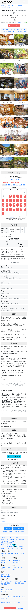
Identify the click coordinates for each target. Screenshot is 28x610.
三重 (8, 576)
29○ (21, 209)
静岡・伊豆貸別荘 (5, 541)
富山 (19, 567)
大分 (17, 597)
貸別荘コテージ (5, 537)
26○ (10, 209)
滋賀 (11, 581)
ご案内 (11, 30)
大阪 (5, 583)
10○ (3, 200)
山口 (22, 583)
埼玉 (20, 560)
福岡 (7, 597)
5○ (10, 196)
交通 (24, 31)
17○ (3, 205)
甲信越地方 (4, 567)
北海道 (2, 553)
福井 (14, 569)
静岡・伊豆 (9, 574)
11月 (20, 185)
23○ (24, 205)
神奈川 (17, 562)
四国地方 (3, 590)
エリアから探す (14, 537)
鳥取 (25, 581)
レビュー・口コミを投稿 (14, 456)
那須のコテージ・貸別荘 (7, 546)
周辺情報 (19, 31)
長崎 (14, 597)
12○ (10, 200)
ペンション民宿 (15, 548)
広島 (19, 583)
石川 (22, 567)
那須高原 (20, 528)
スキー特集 (20, 546)
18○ (6, 205)
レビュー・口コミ (11, 31)
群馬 (5, 562)
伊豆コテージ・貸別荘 (6, 544)
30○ (24, 209)
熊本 (20, 597)
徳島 (11, 590)
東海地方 (3, 574)
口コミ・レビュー (5, 548)
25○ (6, 209)
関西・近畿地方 (5, 581)
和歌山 (5, 584)
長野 (2, 569)
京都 (2, 583)
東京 (14, 562)
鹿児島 (2, 598)
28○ (17, 209)
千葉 (23, 560)
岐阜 (5, 576)
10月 (17, 185)
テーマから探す (5, 539)
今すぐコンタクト (14, 26)
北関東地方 (8, 528)
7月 (9, 185)
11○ (6, 200)
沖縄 (6, 598)
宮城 (21, 553)
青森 (12, 553)
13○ (14, 200)
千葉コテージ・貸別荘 (6, 543)
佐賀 (11, 597)
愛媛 (5, 591)
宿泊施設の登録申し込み (7, 602)
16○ (24, 200)
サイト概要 (17, 602)
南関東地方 (15, 560)
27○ (14, 209)
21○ (17, 205)
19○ (10, 205)
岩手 (15, 553)
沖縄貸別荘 (14, 541)
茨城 (8, 560)
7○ (17, 196)
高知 (2, 591)
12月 (24, 185)
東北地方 (7, 553)
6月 (6, 185)
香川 (7, 590)
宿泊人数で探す (14, 539)
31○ (3, 213)
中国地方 (17, 581)
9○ (24, 196)
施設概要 (22, 30)
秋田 (18, 553)
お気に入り (23, 548)
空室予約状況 (22, 539)
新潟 (5, 569)
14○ (17, 200)
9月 (14, 185)
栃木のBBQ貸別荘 (7, 531)
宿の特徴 (5, 30)
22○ (21, 205)
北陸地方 (15, 567)
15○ (21, 200)
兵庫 (8, 583)
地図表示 (20, 22)
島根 (21, 581)
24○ (3, 209)
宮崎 (23, 597)
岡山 (16, 583)
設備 (3, 31)
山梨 (8, 567)
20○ (14, 205)
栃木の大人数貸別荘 (20, 531)
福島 (2, 555)
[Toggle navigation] (24, 2)
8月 (11, 185)
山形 (24, 553)
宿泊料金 (16, 30)
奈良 (2, 584)
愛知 (2, 576)
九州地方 (3, 597)
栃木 (14, 528)
